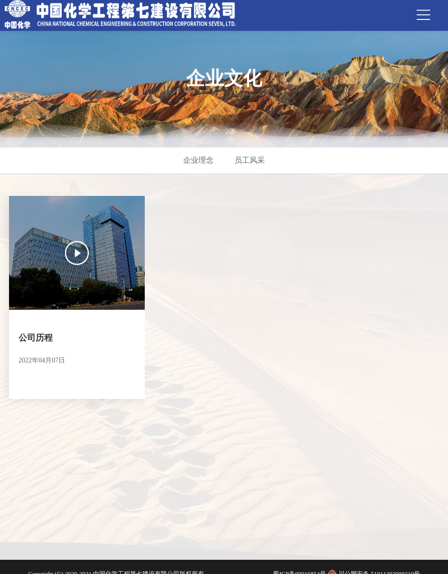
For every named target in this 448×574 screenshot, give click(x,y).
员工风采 (249, 160)
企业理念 (198, 160)
